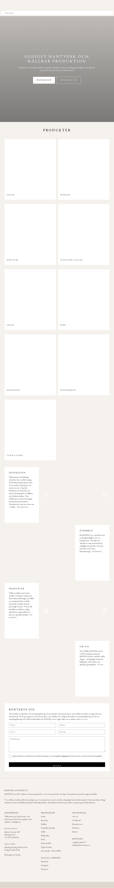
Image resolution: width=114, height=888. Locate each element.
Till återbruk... (97, 551)
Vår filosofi (76, 820)
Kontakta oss (68, 80)
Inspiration (44, 80)
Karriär (75, 832)
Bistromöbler (46, 843)
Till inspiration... (23, 507)
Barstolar (44, 820)
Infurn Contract (93, 653)
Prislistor (75, 828)
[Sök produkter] (57, 13)
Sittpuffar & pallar (48, 828)
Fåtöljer (44, 824)
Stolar (43, 816)
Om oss (75, 816)
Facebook (44, 861)
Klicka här (65, 756)
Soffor (43, 832)
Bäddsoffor (45, 835)
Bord (43, 839)
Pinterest (44, 869)
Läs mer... (101, 664)
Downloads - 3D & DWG (51, 851)
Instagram (44, 865)
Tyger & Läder (46, 847)
